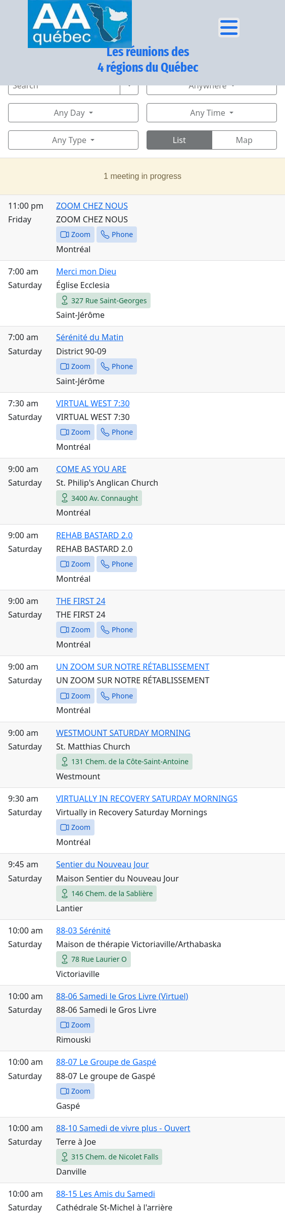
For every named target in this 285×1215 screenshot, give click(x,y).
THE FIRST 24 (81, 600)
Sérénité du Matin (89, 337)
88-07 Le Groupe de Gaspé (106, 1061)
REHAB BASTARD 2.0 (94, 535)
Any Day (69, 112)
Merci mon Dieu (86, 271)
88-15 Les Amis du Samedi (105, 1193)
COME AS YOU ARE (91, 469)
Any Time (207, 112)
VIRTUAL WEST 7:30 (93, 403)
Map (244, 140)
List (179, 140)
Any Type (69, 140)
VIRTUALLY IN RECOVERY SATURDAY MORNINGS (147, 798)
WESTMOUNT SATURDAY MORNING (123, 732)
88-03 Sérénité (83, 930)
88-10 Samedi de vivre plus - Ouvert (123, 1128)
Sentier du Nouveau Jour (102, 864)
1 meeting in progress (142, 176)
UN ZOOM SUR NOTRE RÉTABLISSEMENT (132, 666)
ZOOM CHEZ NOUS (92, 205)
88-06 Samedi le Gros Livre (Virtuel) (122, 996)
